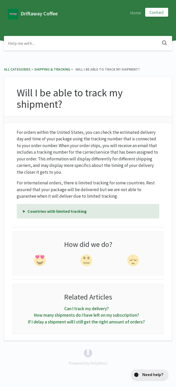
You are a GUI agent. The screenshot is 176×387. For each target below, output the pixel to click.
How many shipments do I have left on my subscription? (86, 315)
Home (135, 12)
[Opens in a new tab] (88, 352)
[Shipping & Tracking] (52, 69)
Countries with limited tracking (57, 211)
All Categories (17, 69)
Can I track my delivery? (86, 308)
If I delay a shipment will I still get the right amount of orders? (86, 322)
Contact (156, 12)
